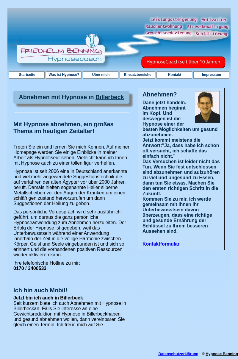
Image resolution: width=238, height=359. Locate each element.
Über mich (101, 75)
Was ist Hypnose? (64, 75)
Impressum (211, 75)
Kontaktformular (161, 243)
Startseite (27, 75)
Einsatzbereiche (137, 75)
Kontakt (174, 75)
